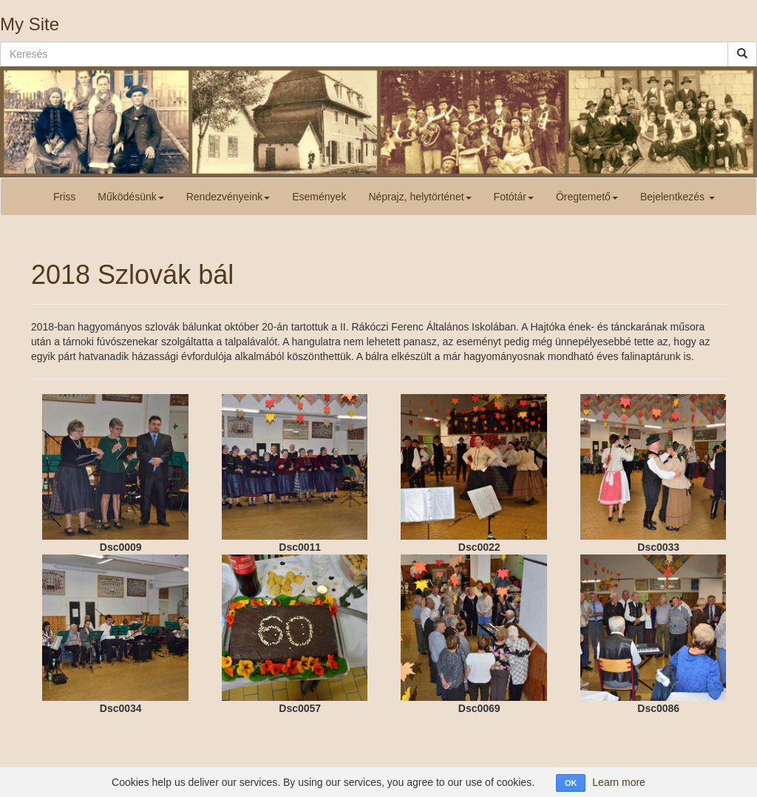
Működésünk (130, 197)
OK (571, 783)
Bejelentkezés (677, 197)
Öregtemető (587, 197)
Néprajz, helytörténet (419, 197)
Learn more (618, 782)
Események (319, 197)
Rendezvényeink (228, 197)
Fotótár (514, 197)
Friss (64, 197)
